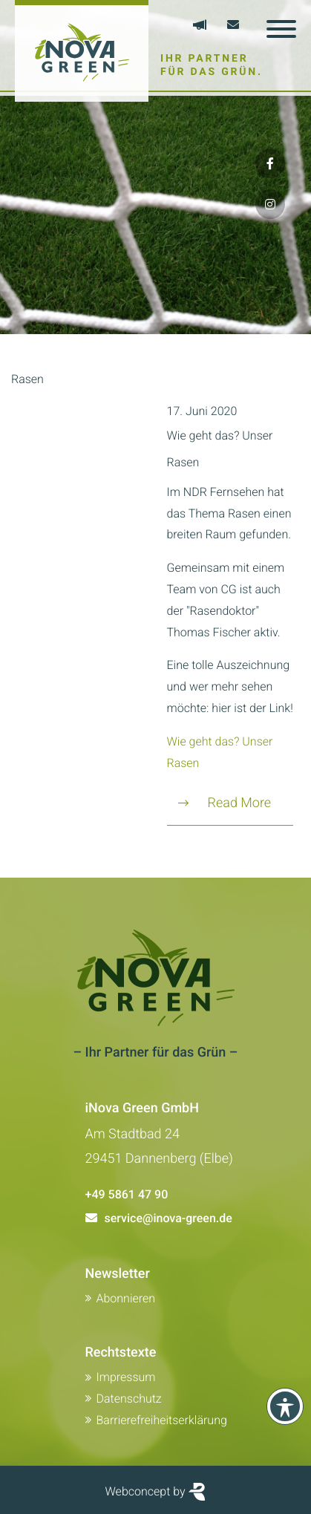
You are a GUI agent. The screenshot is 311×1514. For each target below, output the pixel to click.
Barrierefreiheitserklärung (161, 1420)
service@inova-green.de (168, 1218)
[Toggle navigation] (281, 29)
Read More (225, 803)
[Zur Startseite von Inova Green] (81, 51)
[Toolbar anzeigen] (285, 1406)
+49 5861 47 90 (126, 1194)
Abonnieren (126, 1298)
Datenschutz (129, 1398)
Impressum (126, 1377)
